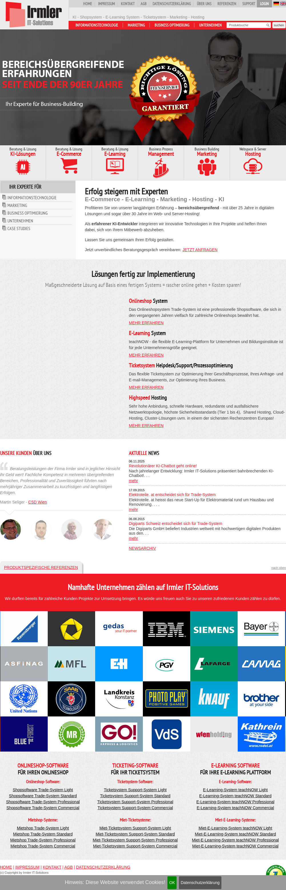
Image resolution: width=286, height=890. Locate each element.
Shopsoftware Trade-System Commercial (42, 808)
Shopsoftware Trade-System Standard (43, 796)
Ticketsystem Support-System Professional (135, 802)
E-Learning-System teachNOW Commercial (235, 808)
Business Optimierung (172, 25)
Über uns (204, 3)
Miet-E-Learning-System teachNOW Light (235, 828)
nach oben (278, 567)
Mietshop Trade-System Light (43, 828)
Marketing (136, 25)
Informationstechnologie (96, 25)
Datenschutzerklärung (200, 882)
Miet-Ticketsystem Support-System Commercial (135, 846)
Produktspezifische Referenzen (41, 567)
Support (248, 3)
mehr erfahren (146, 323)
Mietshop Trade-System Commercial (43, 846)
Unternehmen (210, 25)
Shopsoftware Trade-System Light (43, 790)
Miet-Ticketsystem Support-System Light (135, 828)
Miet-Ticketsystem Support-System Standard (135, 834)
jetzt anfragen (200, 249)
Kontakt (128, 3)
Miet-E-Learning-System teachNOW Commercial (235, 846)
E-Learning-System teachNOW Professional (235, 802)
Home (87, 3)
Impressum (106, 3)
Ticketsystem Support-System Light (135, 790)
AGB (144, 3)
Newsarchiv (142, 548)
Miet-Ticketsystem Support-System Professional (135, 840)
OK (172, 882)
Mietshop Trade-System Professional (43, 840)
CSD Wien (37, 502)
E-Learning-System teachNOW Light (235, 790)
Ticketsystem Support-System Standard (135, 796)
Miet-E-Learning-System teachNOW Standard (235, 834)
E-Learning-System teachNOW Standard (235, 796)
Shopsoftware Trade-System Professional (43, 802)
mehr (133, 480)
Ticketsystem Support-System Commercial (135, 808)
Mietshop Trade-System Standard (43, 834)
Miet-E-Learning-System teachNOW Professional (235, 840)
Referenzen (226, 3)
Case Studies (18, 228)
